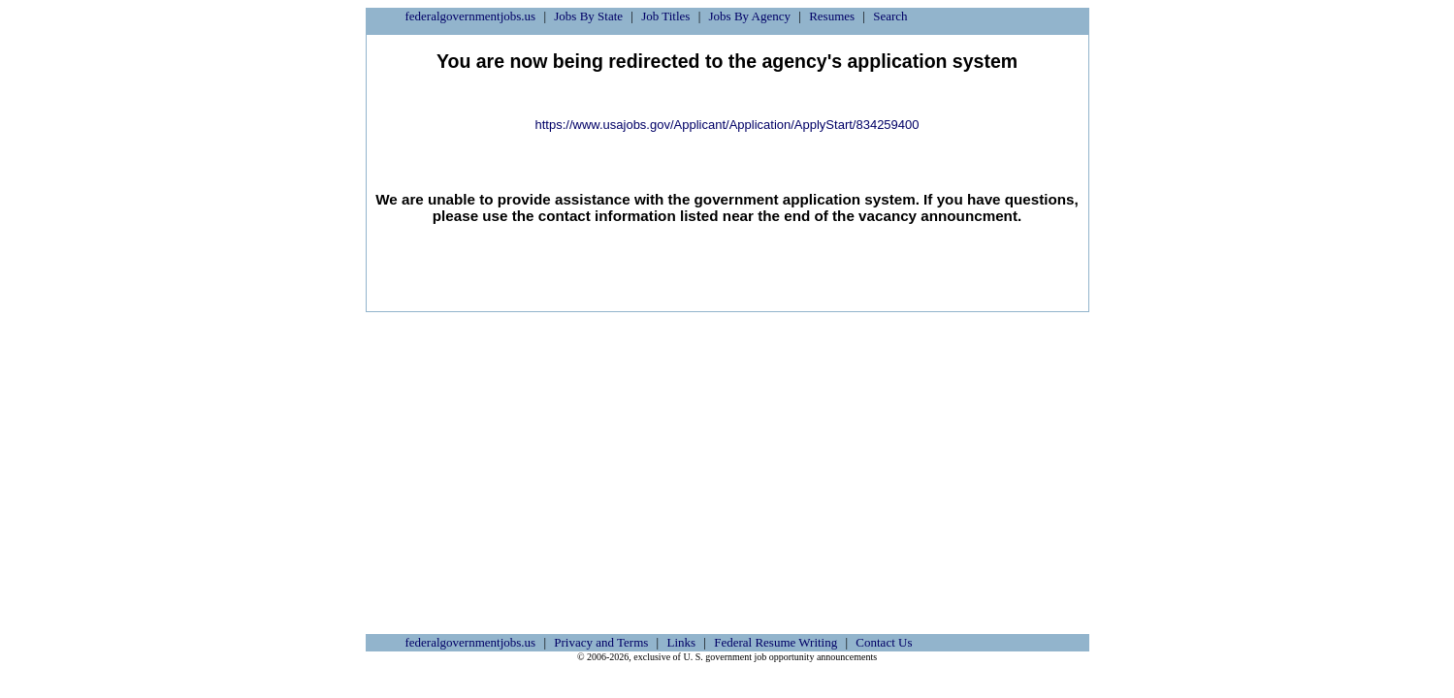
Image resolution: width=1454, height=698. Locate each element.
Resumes (832, 16)
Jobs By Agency (750, 16)
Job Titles (665, 16)
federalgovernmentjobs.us (470, 16)
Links (680, 642)
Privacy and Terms (601, 642)
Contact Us (884, 642)
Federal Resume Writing (775, 642)
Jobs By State (588, 16)
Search (890, 16)
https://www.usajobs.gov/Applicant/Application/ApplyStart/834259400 (726, 124)
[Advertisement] (727, 457)
